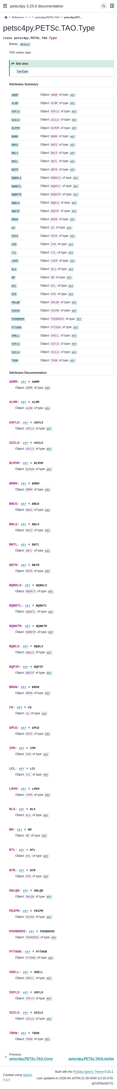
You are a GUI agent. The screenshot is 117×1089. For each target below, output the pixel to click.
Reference (18, 17)
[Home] (6, 17)
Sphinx (27, 1075)
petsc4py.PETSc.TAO (47, 17)
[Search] (103, 6)
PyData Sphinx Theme (88, 1071)
